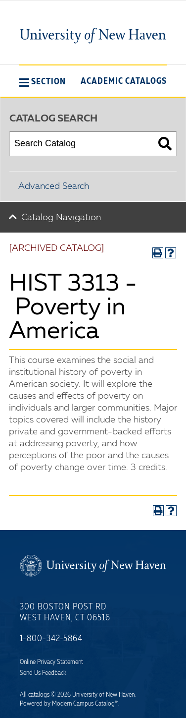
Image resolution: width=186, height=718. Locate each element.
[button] (42, 81)
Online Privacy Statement (51, 661)
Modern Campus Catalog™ (85, 703)
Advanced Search (53, 186)
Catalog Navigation (61, 217)
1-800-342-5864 (51, 638)
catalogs (38, 694)
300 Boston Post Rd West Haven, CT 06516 (65, 612)
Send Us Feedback (43, 672)
